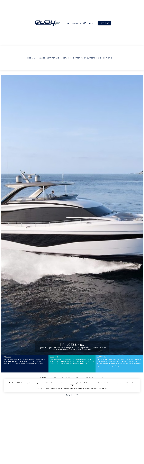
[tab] (43, 377)
